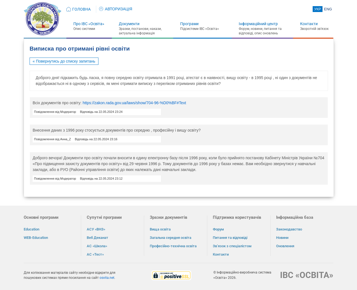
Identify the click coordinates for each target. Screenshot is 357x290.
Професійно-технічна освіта (173, 246)
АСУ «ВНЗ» (96, 229)
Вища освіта (160, 229)
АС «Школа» (97, 246)
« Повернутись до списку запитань (64, 61)
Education (31, 229)
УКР (317, 9)
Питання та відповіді (230, 238)
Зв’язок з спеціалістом (232, 246)
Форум (218, 229)
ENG (328, 9)
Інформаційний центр (258, 24)
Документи (129, 24)
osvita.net (107, 278)
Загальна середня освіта (170, 238)
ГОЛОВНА (81, 9)
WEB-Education (36, 238)
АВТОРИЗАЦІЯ (115, 9)
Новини (282, 238)
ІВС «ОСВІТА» (306, 275)
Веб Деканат (97, 238)
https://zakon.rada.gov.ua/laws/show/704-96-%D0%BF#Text (134, 103)
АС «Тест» (95, 254)
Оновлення (285, 246)
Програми (189, 24)
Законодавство (289, 229)
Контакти (309, 24)
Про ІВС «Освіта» (88, 24)
